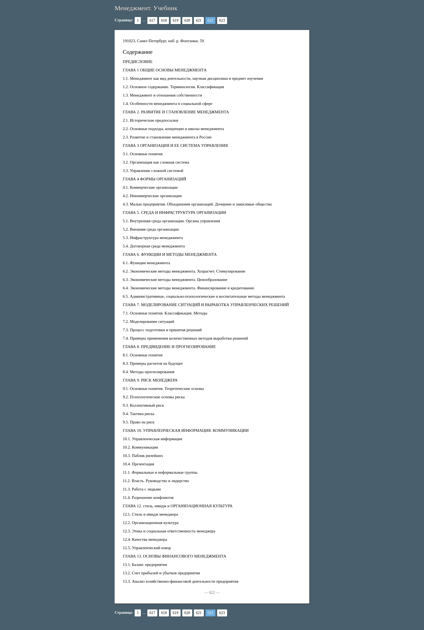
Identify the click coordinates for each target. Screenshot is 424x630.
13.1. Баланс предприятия (145, 564)
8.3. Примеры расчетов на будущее (153, 363)
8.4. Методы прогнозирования (148, 372)
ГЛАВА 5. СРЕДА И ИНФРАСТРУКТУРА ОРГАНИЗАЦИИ (174, 212)
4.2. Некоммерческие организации (152, 196)
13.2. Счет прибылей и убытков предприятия (161, 573)
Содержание (138, 52)
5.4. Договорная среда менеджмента (154, 246)
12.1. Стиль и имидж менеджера (150, 514)
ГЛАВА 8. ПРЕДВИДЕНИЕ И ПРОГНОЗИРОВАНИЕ (169, 346)
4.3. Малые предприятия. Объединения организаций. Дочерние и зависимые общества (197, 204)
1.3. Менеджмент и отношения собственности (162, 95)
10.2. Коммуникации (140, 447)
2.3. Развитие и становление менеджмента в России (167, 137)
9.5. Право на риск (138, 422)
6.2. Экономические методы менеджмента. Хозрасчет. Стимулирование (184, 271)
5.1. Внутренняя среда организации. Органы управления (171, 221)
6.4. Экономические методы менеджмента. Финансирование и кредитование (188, 288)
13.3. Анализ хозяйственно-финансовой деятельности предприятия (180, 581)
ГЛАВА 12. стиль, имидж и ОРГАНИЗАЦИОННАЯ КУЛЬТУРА (178, 506)
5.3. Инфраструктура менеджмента (153, 238)
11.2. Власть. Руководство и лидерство (156, 481)
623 (222, 20)
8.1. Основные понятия (143, 355)
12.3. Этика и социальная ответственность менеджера (169, 531)
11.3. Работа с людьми (142, 489)
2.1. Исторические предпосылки (150, 120)
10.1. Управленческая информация (152, 439)
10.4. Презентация (138, 464)
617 (152, 20)
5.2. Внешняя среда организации (151, 229)
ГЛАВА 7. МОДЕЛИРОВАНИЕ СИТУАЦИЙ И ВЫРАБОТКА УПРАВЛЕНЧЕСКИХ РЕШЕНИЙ (206, 305)
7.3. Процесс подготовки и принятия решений (162, 330)
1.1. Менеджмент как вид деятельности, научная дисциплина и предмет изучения (193, 78)
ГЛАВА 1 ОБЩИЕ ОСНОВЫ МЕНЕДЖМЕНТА (165, 70)
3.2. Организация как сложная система (156, 162)
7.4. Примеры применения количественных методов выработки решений (185, 338)
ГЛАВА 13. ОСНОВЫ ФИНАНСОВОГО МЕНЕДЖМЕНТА (174, 556)
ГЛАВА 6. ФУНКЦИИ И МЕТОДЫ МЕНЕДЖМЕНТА (170, 254)
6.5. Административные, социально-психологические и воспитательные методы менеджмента (204, 296)
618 (164, 20)
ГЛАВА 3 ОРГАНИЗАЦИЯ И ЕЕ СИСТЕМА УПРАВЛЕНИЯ (175, 145)
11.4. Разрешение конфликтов (148, 497)
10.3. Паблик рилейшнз (143, 455)
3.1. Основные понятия (143, 154)
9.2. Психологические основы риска (154, 397)
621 (199, 20)
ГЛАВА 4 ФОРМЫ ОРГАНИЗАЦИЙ (154, 179)
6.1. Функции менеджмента (146, 263)
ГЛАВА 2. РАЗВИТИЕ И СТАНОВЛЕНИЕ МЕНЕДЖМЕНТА (176, 112)
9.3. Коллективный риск (143, 405)
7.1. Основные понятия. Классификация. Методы (165, 313)
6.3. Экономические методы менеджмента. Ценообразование (175, 279)
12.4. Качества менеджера (145, 539)
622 (210, 20)
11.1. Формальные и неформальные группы (160, 472)
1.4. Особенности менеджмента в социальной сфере (167, 103)
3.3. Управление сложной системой (153, 170)
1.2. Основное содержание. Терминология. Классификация (173, 87)
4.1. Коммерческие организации (150, 187)
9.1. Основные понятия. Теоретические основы (163, 388)
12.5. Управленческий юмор (147, 548)
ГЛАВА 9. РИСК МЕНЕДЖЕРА (150, 380)
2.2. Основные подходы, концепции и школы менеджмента (173, 129)
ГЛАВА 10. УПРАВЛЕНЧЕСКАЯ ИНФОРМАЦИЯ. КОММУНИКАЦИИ (186, 430)
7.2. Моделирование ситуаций (148, 321)
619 (175, 20)
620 (187, 20)
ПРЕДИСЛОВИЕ (138, 61)
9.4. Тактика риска (138, 414)
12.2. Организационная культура (150, 522)
